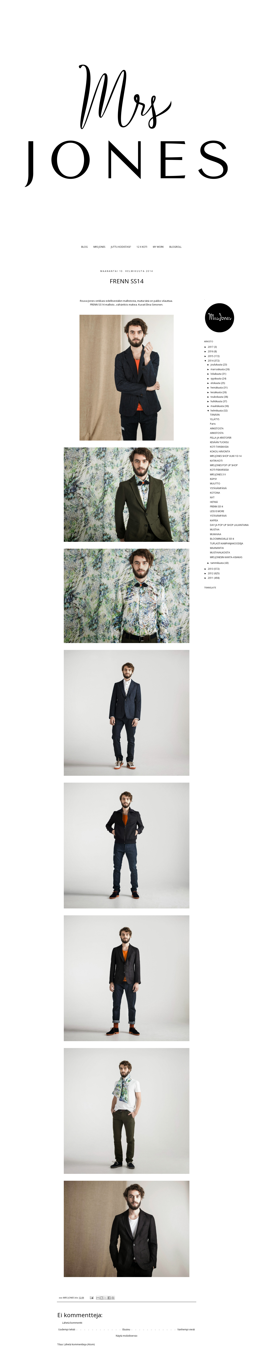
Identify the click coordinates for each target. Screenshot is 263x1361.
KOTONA (215, 492)
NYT (212, 497)
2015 (211, 356)
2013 (211, 569)
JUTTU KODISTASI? (121, 246)
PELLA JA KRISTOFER (220, 437)
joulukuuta (217, 364)
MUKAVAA (215, 534)
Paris (213, 423)
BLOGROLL (175, 246)
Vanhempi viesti (186, 1329)
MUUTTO (215, 483)
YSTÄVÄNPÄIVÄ (218, 488)
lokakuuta (216, 373)
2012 (211, 573)
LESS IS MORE (217, 511)
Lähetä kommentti (72, 1322)
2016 (211, 351)
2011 (211, 578)
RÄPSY (213, 479)
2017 (211, 347)
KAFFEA (214, 520)
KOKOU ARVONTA (220, 451)
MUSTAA (214, 529)
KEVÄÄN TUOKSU (219, 442)
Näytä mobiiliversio (126, 1335)
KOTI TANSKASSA (219, 446)
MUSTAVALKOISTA (220, 552)
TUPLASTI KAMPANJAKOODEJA (226, 543)
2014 (211, 360)
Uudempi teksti (66, 1329)
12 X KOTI (142, 246)
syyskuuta (216, 378)
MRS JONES (99, 246)
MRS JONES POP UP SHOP (224, 465)
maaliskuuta (218, 406)
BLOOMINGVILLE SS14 (222, 538)
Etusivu (126, 1329)
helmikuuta (217, 410)
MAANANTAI (217, 548)
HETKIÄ (214, 502)
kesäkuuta (216, 392)
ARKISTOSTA (217, 428)
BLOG (84, 246)
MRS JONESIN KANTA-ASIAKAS (226, 557)
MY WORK (158, 246)
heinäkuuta (217, 387)
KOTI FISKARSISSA (219, 469)
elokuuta (216, 383)
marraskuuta (218, 369)
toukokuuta (217, 396)
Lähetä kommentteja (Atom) (79, 1344)
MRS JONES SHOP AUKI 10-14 (225, 456)
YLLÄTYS (214, 419)
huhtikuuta (217, 401)
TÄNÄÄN (215, 414)
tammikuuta (217, 563)
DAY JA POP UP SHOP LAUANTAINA (229, 525)
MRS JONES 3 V (218, 474)
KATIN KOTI (216, 460)
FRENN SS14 (216, 506)
